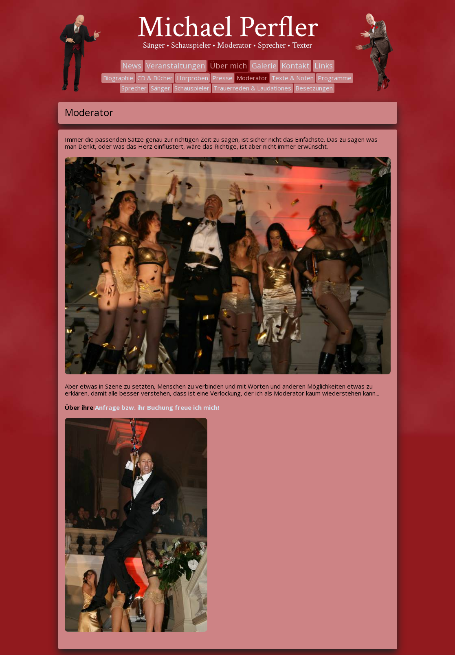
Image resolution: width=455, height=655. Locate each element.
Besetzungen (314, 88)
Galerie (264, 65)
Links (323, 65)
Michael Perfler (227, 27)
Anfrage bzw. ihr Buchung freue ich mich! (157, 407)
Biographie (118, 78)
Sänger (160, 88)
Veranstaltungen (175, 65)
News (131, 65)
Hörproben (192, 78)
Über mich (228, 65)
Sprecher (134, 88)
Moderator (252, 78)
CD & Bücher (155, 78)
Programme (335, 78)
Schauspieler (191, 88)
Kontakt (295, 65)
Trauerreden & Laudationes (252, 88)
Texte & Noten (292, 78)
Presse (222, 78)
